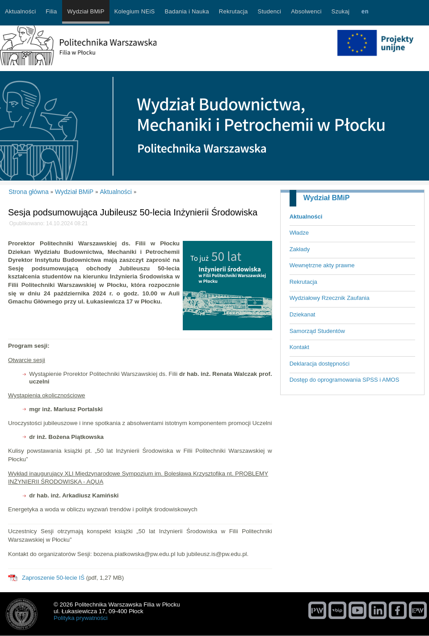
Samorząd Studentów (317, 331)
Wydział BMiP (326, 198)
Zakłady (300, 249)
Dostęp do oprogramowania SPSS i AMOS (345, 379)
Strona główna (28, 191)
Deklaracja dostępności (319, 363)
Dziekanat (302, 314)
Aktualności (306, 216)
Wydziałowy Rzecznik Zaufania (330, 298)
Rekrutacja (303, 281)
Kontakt (299, 347)
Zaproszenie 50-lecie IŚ (53, 577)
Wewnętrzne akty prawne (322, 265)
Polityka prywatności (81, 618)
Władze (299, 232)
